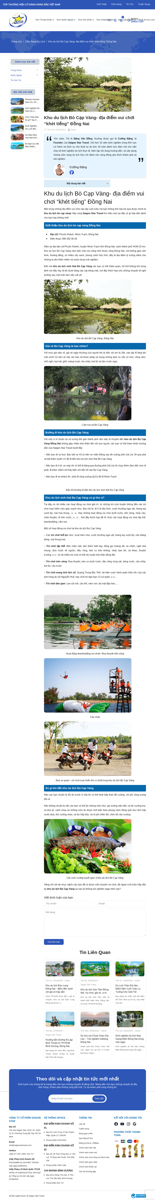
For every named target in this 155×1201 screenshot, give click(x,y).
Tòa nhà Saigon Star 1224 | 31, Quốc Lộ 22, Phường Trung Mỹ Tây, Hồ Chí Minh (25, 1133)
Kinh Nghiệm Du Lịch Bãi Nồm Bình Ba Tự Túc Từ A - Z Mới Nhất (31, 127)
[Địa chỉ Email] (77, 1099)
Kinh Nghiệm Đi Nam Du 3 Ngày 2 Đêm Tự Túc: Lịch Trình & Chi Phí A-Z (32, 110)
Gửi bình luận (54, 942)
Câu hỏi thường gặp (87, 1171)
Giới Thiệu (102, 4)
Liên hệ (82, 1124)
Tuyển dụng (84, 1129)
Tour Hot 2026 (85, 19)
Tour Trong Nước (43, 19)
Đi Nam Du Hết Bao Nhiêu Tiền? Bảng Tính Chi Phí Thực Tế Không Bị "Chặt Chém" (32, 145)
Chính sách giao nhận (88, 1162)
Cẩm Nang (116, 4)
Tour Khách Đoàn (105, 19)
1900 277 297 (15, 1154)
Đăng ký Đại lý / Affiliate (89, 1143)
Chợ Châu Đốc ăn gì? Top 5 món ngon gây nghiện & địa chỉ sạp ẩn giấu (32, 118)
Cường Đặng (78, 167)
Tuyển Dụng (144, 4)
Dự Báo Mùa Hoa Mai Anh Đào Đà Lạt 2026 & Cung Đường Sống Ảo (31, 136)
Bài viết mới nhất (23, 92)
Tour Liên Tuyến (126, 19)
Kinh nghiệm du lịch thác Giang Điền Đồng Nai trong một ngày (130, 1038)
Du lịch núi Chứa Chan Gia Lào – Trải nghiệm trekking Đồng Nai (95, 1038)
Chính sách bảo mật (87, 1148)
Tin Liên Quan (95, 952)
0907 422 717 (28, 1154)
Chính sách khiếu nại (88, 1167)
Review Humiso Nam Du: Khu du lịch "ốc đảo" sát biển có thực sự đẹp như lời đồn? (32, 101)
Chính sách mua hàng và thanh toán (94, 1157)
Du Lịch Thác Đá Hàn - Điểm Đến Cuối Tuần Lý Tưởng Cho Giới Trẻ (128, 988)
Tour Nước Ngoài (65, 19)
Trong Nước (16, 70)
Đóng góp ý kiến (86, 1133)
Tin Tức (130, 4)
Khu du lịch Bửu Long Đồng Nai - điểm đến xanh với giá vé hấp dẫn (59, 988)
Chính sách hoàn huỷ (88, 1152)
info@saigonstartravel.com (20, 1145)
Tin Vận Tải (16, 80)
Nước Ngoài (16, 75)
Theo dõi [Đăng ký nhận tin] (98, 1098)
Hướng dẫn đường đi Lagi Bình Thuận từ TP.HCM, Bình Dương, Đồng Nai (59, 1043)
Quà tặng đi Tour (86, 1138)
